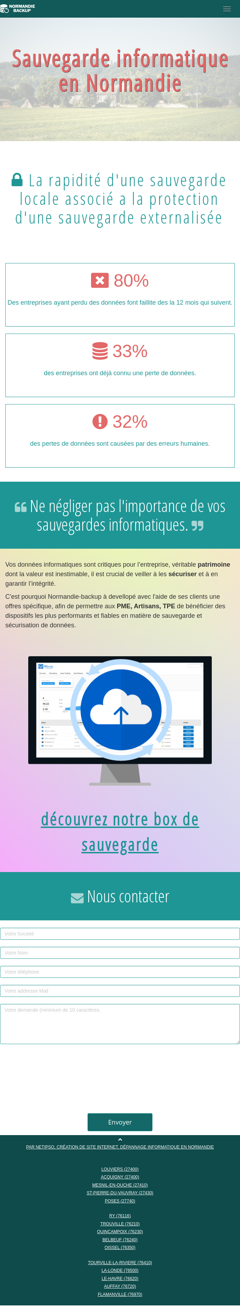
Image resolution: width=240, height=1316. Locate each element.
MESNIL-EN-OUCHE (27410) (120, 1184)
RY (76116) (120, 1215)
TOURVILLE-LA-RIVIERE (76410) (120, 1262)
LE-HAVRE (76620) (120, 1278)
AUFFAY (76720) (120, 1286)
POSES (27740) (120, 1200)
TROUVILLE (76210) (119, 1223)
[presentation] (120, 1076)
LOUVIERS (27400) (119, 1168)
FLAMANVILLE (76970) (120, 1294)
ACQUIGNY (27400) (120, 1176)
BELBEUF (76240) (119, 1239)
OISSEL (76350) (120, 1247)
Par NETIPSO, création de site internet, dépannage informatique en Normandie (120, 1146)
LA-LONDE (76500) (120, 1270)
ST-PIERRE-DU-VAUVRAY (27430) (120, 1192)
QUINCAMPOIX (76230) (120, 1231)
